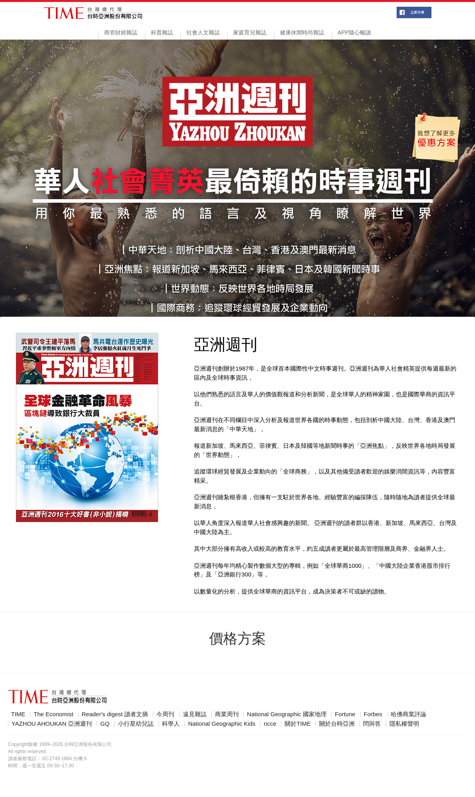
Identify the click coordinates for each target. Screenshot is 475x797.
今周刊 (165, 714)
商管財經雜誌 (120, 32)
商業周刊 (227, 714)
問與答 (372, 724)
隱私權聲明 (404, 724)
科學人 (171, 724)
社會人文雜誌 (203, 32)
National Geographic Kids (221, 724)
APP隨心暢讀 (354, 32)
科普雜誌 (162, 32)
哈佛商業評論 (408, 714)
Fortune (345, 714)
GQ (104, 724)
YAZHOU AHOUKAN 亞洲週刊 (51, 724)
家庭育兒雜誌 (249, 32)
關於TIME (298, 724)
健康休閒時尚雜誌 (302, 32)
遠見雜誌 (195, 714)
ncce (270, 724)
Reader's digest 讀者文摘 (115, 714)
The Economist (53, 714)
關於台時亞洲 (337, 724)
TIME (18, 714)
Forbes (373, 714)
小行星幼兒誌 (136, 724)
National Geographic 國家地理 (287, 714)
